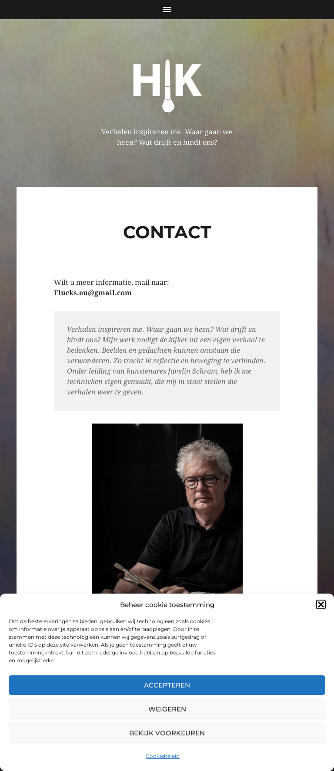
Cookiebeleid (163, 756)
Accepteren (167, 685)
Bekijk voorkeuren (167, 733)
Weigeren (167, 709)
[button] (321, 604)
